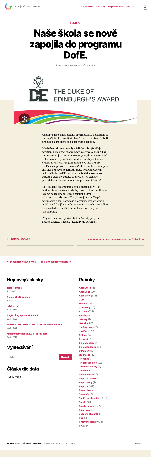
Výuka (82, 432)
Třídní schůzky (15, 294)
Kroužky (83, 322)
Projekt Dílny (86, 389)
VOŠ (81, 424)
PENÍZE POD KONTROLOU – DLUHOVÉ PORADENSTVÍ (37, 331)
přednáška (85, 361)
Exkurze (83, 318)
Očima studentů (88, 353)
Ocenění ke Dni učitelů (19, 303)
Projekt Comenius (89, 385)
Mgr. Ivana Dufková (72, 69)
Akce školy (85, 302)
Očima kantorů (87, 349)
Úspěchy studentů (89, 420)
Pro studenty (86, 381)
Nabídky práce (87, 334)
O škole (83, 342)
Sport (82, 409)
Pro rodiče (85, 377)
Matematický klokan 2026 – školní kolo (29, 340)
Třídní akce (85, 417)
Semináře (84, 401)
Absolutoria (85, 294)
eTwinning (85, 314)
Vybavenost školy (89, 428)
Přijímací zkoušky (89, 373)
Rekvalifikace (86, 397)
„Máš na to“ (13, 313)
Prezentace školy (88, 369)
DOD (81, 306)
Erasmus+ (85, 310)
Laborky (83, 326)
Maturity (84, 330)
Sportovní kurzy (88, 413)
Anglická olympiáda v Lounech (24, 322)
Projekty (75, 27)
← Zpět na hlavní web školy (92, 8)
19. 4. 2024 (91, 69)
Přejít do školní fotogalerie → (121, 8)
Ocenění (83, 346)
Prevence (84, 365)
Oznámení (84, 357)
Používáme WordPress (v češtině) (61, 450)
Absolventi (85, 298)
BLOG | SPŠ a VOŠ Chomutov (29, 450)
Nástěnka (84, 338)
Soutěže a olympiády (91, 405)
